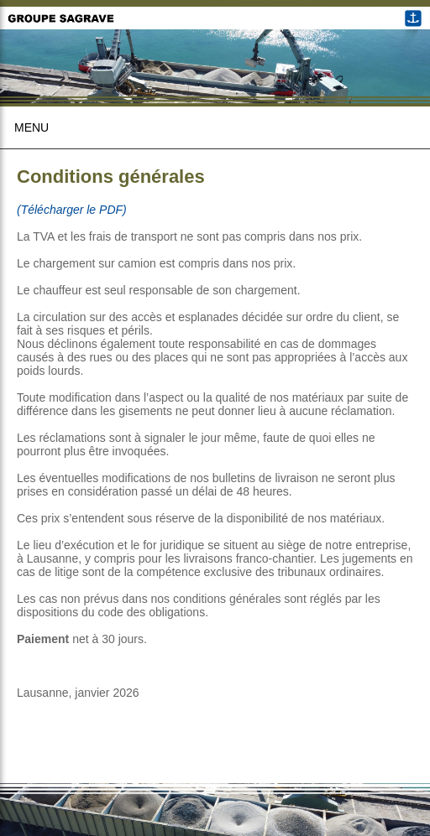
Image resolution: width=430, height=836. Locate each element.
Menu (31, 127)
